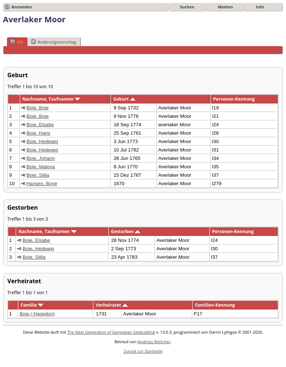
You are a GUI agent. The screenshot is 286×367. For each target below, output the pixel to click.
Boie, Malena (40, 166)
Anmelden (21, 7)
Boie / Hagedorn (37, 314)
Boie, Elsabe (40, 124)
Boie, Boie (37, 108)
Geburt (124, 99)
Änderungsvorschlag (53, 42)
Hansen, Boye (41, 183)
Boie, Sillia (37, 175)
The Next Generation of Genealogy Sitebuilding (111, 332)
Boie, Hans (38, 133)
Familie (32, 305)
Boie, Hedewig (42, 141)
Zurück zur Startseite (142, 351)
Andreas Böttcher (154, 341)
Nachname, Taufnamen (51, 99)
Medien (225, 7)
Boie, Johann (40, 158)
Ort (16, 42)
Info (260, 7)
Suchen (187, 7)
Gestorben (126, 231)
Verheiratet (112, 305)
